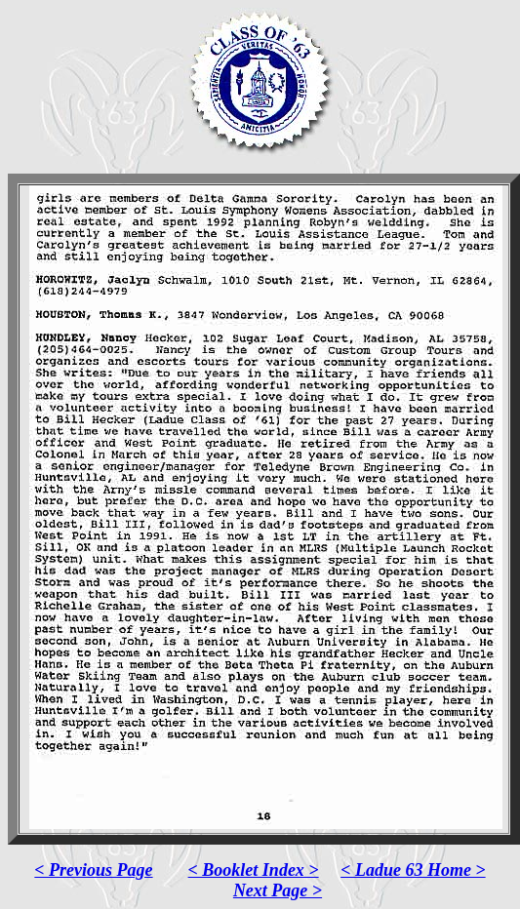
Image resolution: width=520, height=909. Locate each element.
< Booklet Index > (253, 870)
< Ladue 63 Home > (413, 870)
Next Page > (277, 890)
